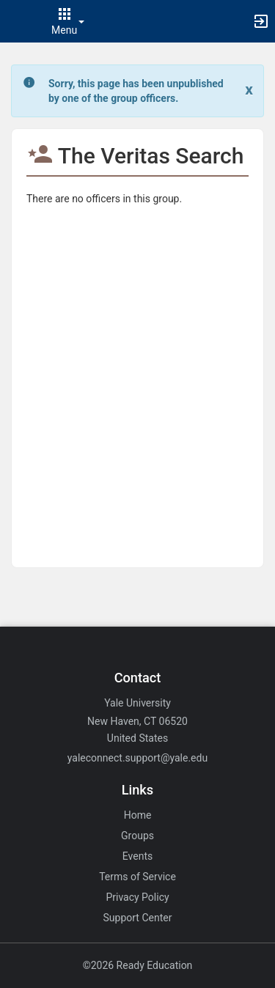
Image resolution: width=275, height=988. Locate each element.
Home (138, 815)
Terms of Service (137, 876)
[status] (139, 91)
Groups (137, 835)
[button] (18, 21)
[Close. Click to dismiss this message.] (249, 89)
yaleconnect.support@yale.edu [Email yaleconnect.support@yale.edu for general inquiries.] (137, 758)
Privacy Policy (137, 897)
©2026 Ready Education (138, 965)
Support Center (137, 918)
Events (137, 856)
